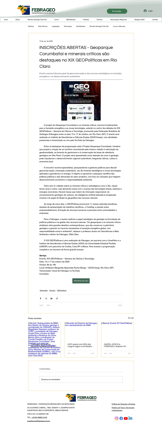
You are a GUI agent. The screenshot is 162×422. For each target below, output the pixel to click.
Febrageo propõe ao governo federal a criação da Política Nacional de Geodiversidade (44, 345)
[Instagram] (116, 418)
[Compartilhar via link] (57, 298)
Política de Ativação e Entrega (123, 404)
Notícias (31, 26)
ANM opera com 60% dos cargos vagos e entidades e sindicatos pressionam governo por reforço (80, 345)
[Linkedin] (130, 418)
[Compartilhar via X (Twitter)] (46, 298)
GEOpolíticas (61, 290)
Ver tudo (131, 318)
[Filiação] (117, 11)
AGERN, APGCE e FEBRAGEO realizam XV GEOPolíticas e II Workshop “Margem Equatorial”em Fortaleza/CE (116, 345)
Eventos (52, 290)
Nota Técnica (42, 26)
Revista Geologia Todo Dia (99, 26)
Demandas (68, 26)
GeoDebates (80, 26)
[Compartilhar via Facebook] (40, 298)
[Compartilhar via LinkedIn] (51, 298)
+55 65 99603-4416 (39, 417)
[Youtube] (126, 418)
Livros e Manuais (119, 26)
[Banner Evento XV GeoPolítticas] (117, 331)
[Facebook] (121, 418)
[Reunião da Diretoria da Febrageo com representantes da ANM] (81, 331)
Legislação (56, 26)
